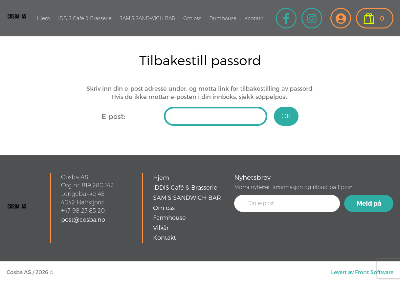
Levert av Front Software (362, 272)
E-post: (113, 116)
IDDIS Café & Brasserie (85, 18)
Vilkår (161, 227)
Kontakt (253, 18)
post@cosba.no (83, 219)
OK (286, 116)
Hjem (43, 18)
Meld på (369, 203)
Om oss (192, 18)
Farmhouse (222, 18)
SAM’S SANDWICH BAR (147, 18)
